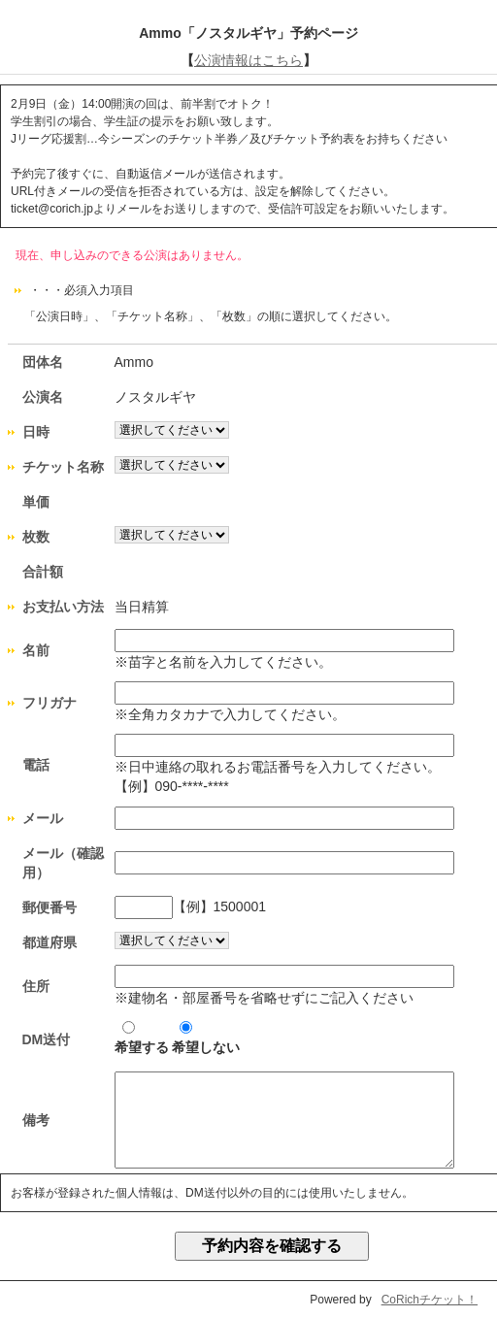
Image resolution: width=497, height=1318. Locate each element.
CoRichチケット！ (429, 1299)
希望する (142, 1038)
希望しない (206, 1038)
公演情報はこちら (248, 60)
